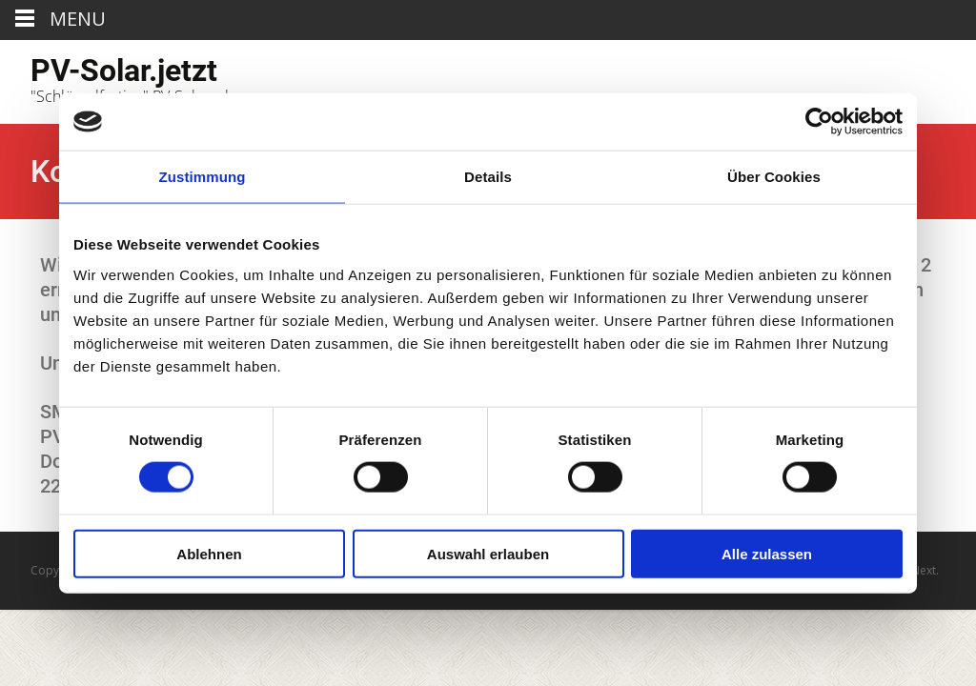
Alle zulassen (767, 553)
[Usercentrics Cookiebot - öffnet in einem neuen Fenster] (819, 122)
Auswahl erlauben (488, 553)
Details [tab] (488, 177)
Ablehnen (208, 553)
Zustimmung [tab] (202, 177)
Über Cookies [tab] (774, 177)
